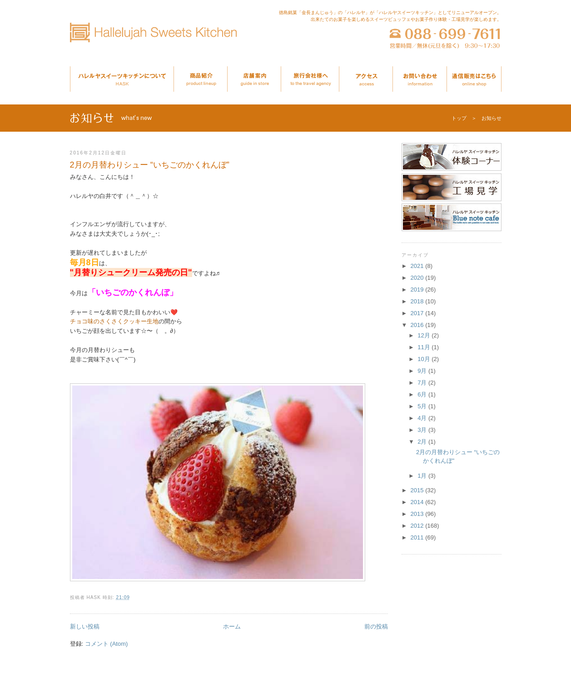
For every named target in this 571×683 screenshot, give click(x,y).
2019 (418, 289)
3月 (422, 429)
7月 (422, 382)
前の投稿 (376, 626)
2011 (418, 537)
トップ (459, 118)
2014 (418, 502)
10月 (424, 359)
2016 (418, 325)
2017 (418, 313)
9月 (422, 370)
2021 (418, 265)
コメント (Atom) (106, 643)
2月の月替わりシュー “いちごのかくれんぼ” (149, 164)
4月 (422, 418)
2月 (422, 441)
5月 (422, 406)
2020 (418, 277)
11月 (424, 347)
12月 (424, 335)
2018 (418, 301)
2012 (418, 525)
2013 (418, 513)
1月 (422, 475)
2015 (418, 490)
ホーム (232, 626)
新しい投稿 (84, 626)
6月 (422, 394)
